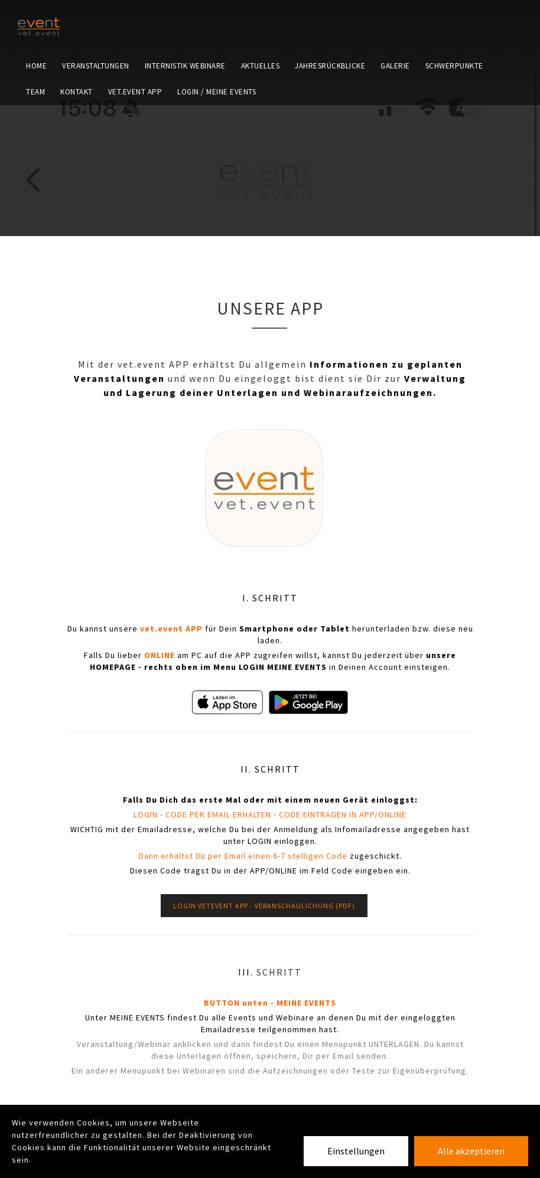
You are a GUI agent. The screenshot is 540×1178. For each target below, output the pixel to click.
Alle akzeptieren (471, 1151)
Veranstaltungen (95, 79)
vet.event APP (135, 132)
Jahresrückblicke (330, 79)
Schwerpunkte (454, 79)
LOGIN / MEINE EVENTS (216, 132)
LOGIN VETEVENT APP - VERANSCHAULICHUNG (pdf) (264, 905)
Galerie (395, 79)
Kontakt (76, 132)
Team (35, 132)
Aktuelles (260, 79)
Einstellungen (356, 1151)
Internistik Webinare (185, 79)
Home (36, 79)
